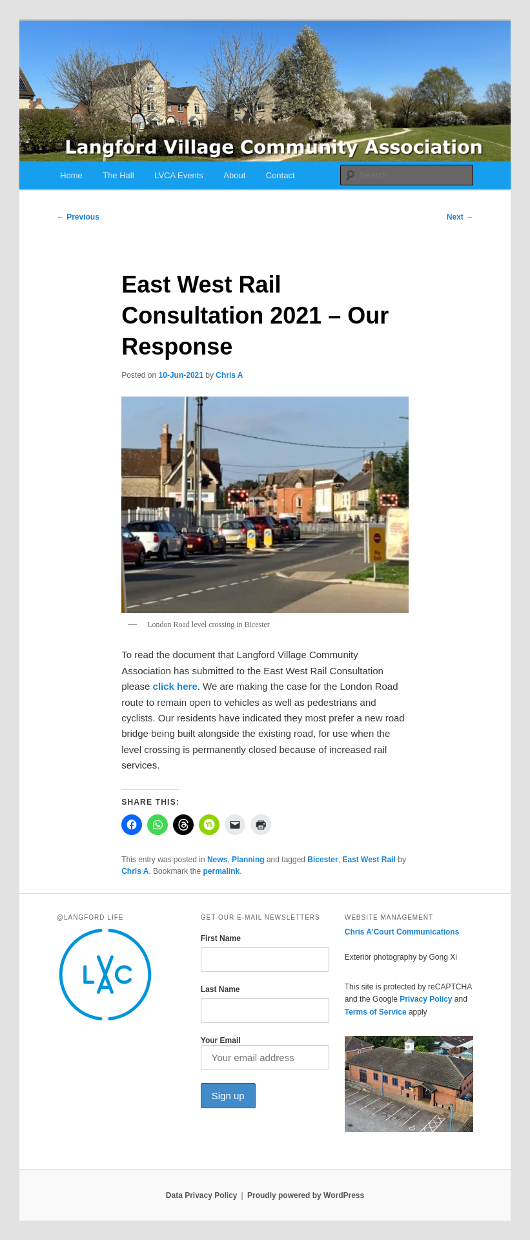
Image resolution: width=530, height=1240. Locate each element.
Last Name (220, 989)
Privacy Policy (426, 999)
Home (71, 175)
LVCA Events (178, 175)
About (234, 175)
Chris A (229, 375)
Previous (78, 217)
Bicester (322, 859)
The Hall (118, 175)
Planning (248, 859)
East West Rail (368, 859)
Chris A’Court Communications (402, 931)
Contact (280, 175)
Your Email (265, 1053)
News (217, 859)
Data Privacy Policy (202, 1195)
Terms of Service (376, 1012)
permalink (221, 871)
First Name (221, 938)
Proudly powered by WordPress (305, 1195)
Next (460, 217)
